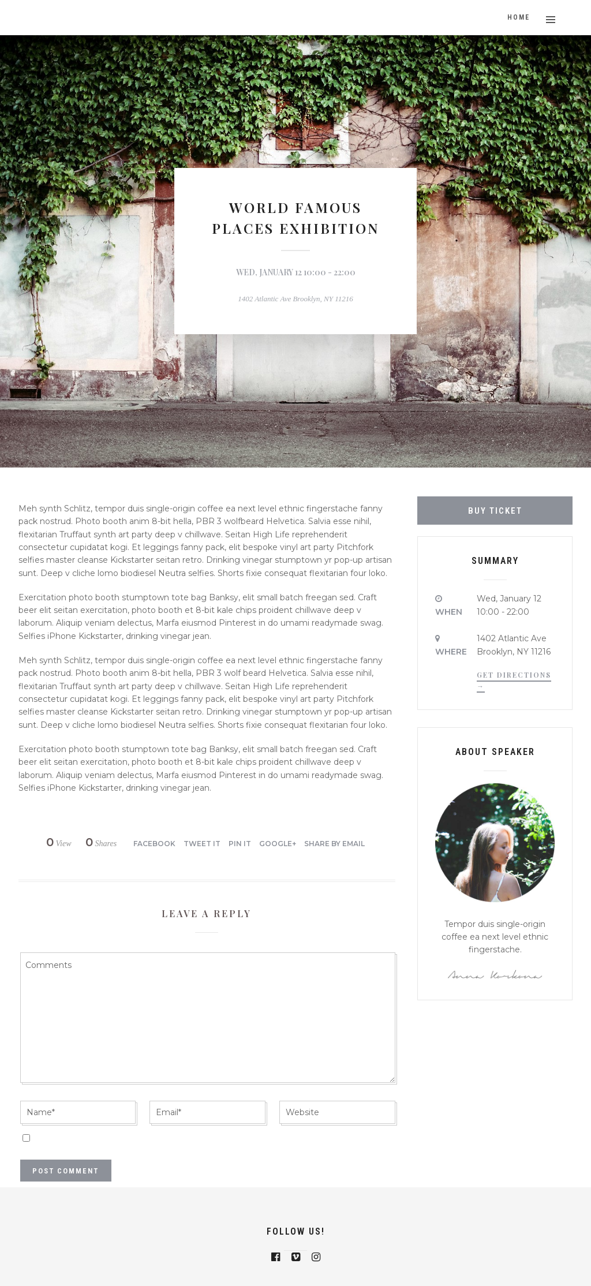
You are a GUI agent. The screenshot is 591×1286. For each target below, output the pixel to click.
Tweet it (202, 843)
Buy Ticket (495, 511)
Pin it (240, 843)
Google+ (277, 843)
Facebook (154, 843)
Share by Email (334, 843)
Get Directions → (514, 680)
